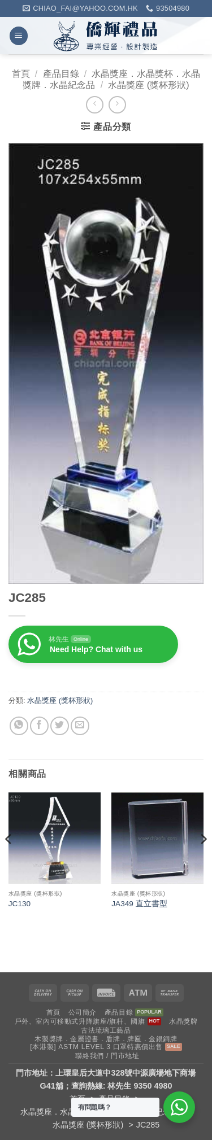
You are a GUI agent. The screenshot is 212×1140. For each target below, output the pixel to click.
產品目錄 (61, 73)
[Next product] (94, 104)
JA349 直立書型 (139, 903)
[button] (19, 36)
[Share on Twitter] (59, 726)
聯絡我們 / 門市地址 (107, 1056)
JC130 (19, 903)
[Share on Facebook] (39, 726)
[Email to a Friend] (80, 726)
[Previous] (9, 861)
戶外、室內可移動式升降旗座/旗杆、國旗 (80, 1021)
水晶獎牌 (183, 1021)
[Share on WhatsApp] (19, 726)
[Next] (203, 861)
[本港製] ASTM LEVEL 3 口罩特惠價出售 (96, 1047)
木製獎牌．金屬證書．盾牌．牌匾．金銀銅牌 (105, 1039)
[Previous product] (117, 104)
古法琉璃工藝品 (106, 1030)
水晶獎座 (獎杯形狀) (148, 85)
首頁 (21, 73)
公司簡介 (82, 1012)
